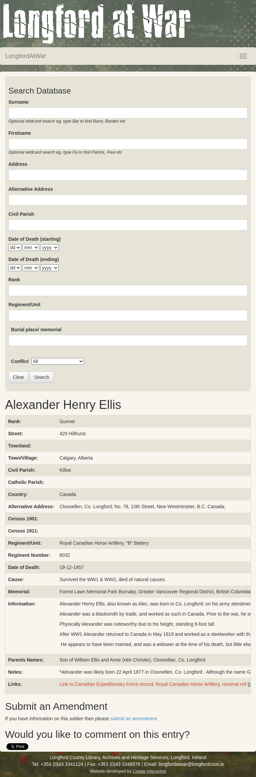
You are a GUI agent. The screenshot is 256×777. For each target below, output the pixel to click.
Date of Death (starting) (34, 239)
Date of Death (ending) (33, 259)
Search (41, 377)
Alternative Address (30, 189)
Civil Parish (21, 214)
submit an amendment (133, 718)
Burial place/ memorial (36, 329)
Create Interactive (149, 771)
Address (17, 164)
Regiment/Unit (24, 304)
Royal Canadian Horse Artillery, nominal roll (200, 684)
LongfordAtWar (25, 56)
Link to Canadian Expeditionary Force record (106, 684)
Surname (18, 102)
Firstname (19, 133)
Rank (14, 279)
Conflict (20, 361)
